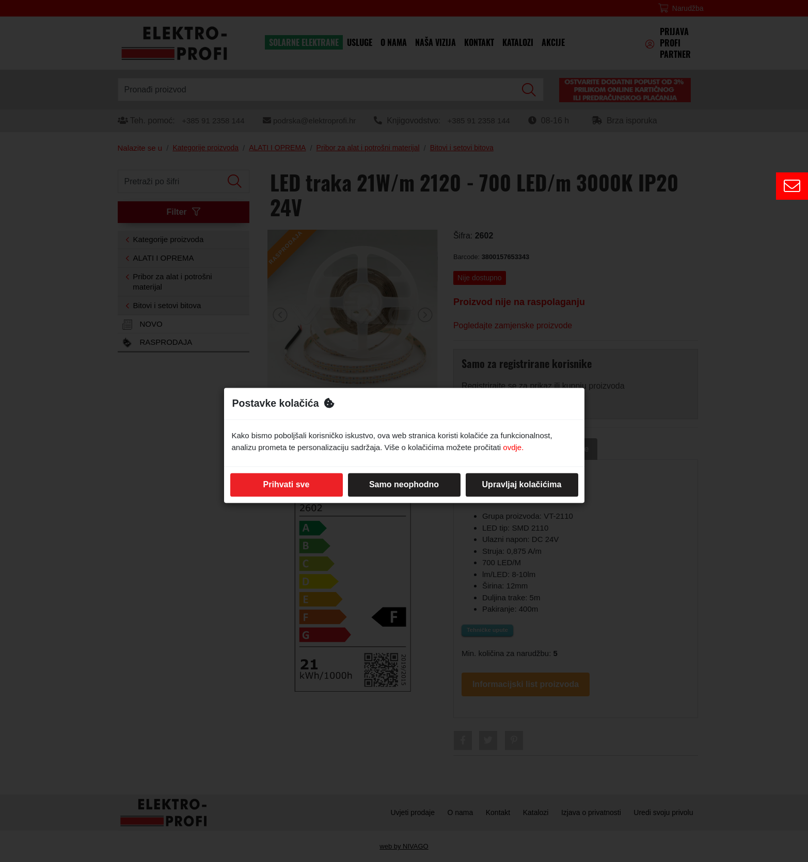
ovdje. (513, 447)
